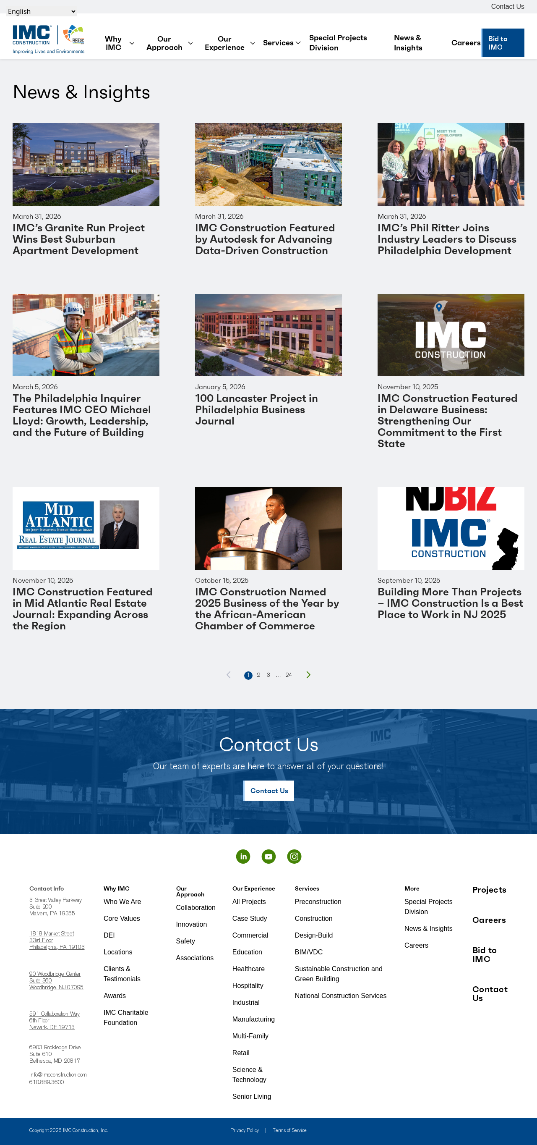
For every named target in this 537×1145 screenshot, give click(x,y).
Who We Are (122, 901)
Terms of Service (290, 1130)
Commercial (250, 935)
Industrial (246, 1002)
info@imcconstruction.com (58, 1075)
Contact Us (507, 6)
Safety (185, 941)
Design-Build (314, 935)
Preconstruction (318, 901)
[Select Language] (41, 11)
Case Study (249, 918)
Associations (195, 958)
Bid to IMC (484, 955)
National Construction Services (341, 995)
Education (247, 952)
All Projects (249, 901)
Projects (489, 890)
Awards (115, 995)
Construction (314, 918)
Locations (118, 952)
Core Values (122, 918)
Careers (466, 42)
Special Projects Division (338, 42)
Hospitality (247, 985)
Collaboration (196, 907)
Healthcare (248, 968)
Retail (241, 1052)
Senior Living (251, 1096)
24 (288, 676)
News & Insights (408, 42)
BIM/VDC (309, 952)
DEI (109, 935)
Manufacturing (253, 1019)
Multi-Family (250, 1036)
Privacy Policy (244, 1130)
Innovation (191, 924)
